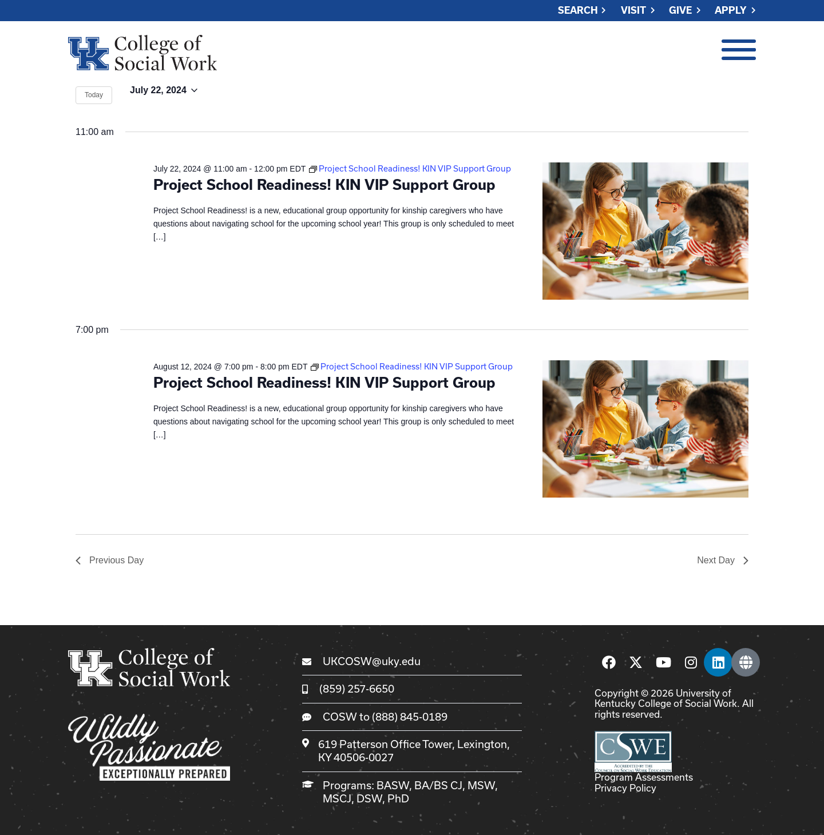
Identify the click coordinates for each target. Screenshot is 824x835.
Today (94, 95)
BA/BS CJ (438, 785)
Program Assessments (644, 777)
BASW (393, 785)
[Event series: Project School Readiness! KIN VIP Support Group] (410, 168)
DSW (369, 798)
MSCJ (337, 798)
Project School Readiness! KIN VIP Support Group (324, 184)
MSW (481, 785)
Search (578, 10)
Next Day (722, 560)
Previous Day (110, 560)
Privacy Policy (625, 787)
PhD (398, 798)
